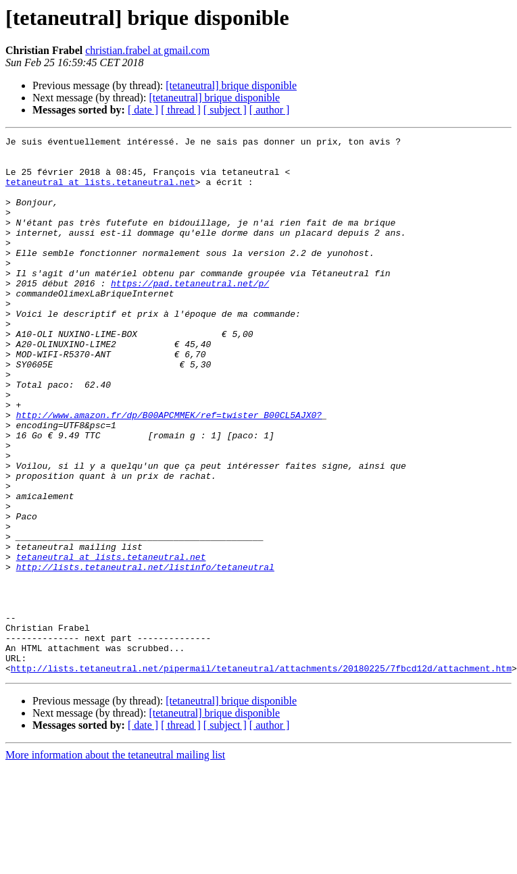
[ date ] (143, 109)
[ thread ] (181, 109)
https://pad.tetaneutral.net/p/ (190, 313)
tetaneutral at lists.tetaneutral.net (100, 192)
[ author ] (269, 109)
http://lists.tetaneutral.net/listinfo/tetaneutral (145, 654)
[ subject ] (225, 109)
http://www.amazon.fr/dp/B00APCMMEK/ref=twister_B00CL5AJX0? (169, 471)
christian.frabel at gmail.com (147, 50)
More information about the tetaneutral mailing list (115, 862)
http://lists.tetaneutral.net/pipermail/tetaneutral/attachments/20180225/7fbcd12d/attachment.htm (261, 775)
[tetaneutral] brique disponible (231, 85)
